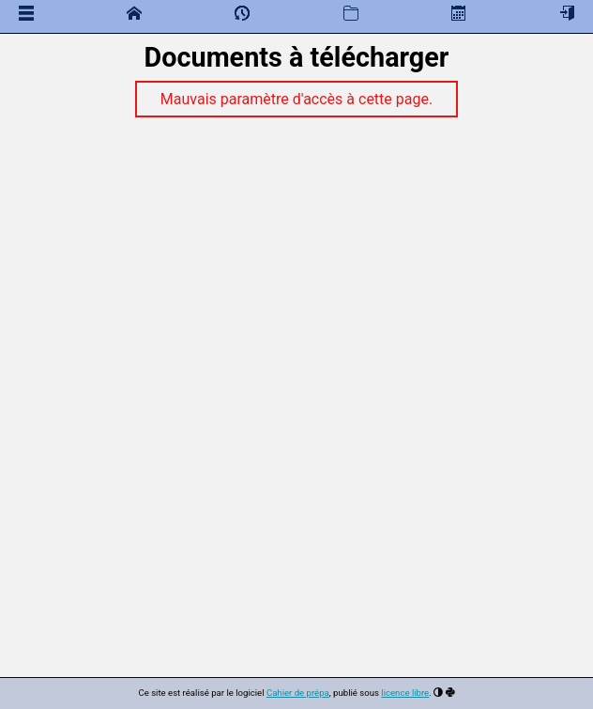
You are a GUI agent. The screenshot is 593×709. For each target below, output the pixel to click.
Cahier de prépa (297, 692)
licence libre (405, 692)
